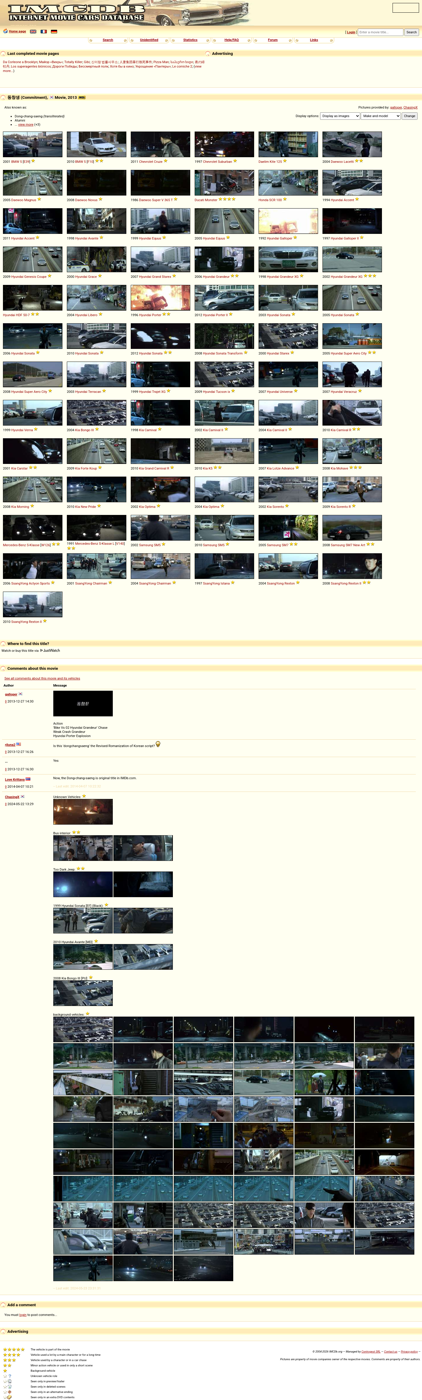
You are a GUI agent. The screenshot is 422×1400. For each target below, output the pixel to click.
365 (167, 200)
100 (279, 200)
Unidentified (149, 40)
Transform (234, 353)
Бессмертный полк (93, 66)
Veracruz (350, 392)
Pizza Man (161, 62)
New (84, 507)
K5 (210, 468)
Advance (288, 468)
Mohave (342, 468)
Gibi (87, 62)
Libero (92, 315)
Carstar (22, 468)
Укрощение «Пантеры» (153, 66)
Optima (150, 507)
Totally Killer (73, 62)
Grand (156, 277)
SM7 (285, 545)
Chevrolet (146, 162)
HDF (19, 315)
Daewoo (337, 162)
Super (156, 200)
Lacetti (349, 162)
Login (351, 32)
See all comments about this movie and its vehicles (42, 678)
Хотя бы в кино (122, 66)
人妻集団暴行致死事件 (136, 62)
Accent (349, 200)
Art (363, 545)
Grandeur (222, 277)
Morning (23, 507)
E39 (26, 162)
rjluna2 (10, 745)
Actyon (34, 583)
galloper (396, 107)
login (23, 1315)
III (92, 430)
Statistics (190, 40)
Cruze (158, 162)
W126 (45, 545)
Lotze (276, 468)
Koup (93, 468)
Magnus (30, 200)
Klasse (35, 545)
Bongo (85, 430)
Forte (84, 468)
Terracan (94, 392)
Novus (92, 200)
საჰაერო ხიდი (182, 62)
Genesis (30, 277)
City (364, 353)
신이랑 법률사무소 (104, 62)
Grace (92, 277)
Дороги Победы (64, 66)
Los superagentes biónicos (31, 66)
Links (314, 40)
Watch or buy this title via (30, 651)
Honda (263, 200)
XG (296, 277)
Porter (156, 315)
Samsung (146, 545)
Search (108, 40)
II (358, 238)
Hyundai (337, 200)
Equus (156, 238)
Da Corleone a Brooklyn (20, 62)
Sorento (278, 507)
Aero (356, 353)
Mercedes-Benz (14, 545)
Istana (225, 583)
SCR (272, 200)
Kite (273, 162)
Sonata (285, 315)
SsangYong (19, 583)
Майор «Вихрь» (51, 62)
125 (279, 162)
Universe (286, 392)
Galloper (286, 238)
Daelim (264, 162)
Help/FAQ (231, 40)
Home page (17, 31)
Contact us (390, 1351)
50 (25, 315)
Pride (92, 507)
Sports (45, 583)
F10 (90, 162)
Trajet (156, 392)
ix (229, 392)
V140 (120, 543)
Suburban (225, 162)
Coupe (42, 277)
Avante (93, 238)
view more (26, 124)
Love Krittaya (15, 779)
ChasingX (410, 107)
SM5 (157, 545)
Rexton (289, 583)
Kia (77, 430)
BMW (15, 162)
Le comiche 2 (182, 66)
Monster (211, 200)
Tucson (221, 392)
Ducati (199, 200)
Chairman (100, 583)
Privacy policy (409, 1351)
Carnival (151, 430)
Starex (166, 277)
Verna (28, 430)
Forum (273, 40)
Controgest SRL (370, 1351)
